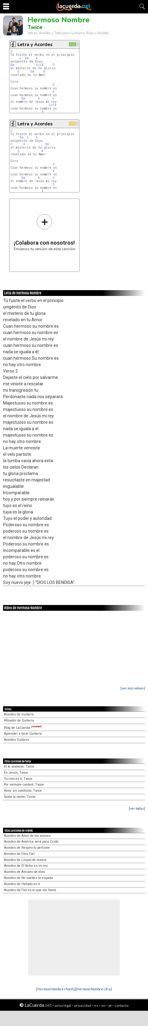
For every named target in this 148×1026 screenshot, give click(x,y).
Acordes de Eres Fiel (19, 854)
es (96, 1005)
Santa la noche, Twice (19, 797)
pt (110, 1005)
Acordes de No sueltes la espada (28, 878)
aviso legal (63, 1005)
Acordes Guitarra (16, 740)
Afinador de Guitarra (19, 720)
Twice (35, 27)
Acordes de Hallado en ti (22, 884)
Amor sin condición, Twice (23, 791)
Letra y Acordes (35, 44)
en (103, 1005)
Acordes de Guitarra (19, 714)
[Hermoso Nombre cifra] (94, 989)
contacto (121, 1005)
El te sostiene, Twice (19, 767)
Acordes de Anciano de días (24, 872)
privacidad (82, 1005)
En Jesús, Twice (16, 773)
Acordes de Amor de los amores (27, 836)
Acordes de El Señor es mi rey (26, 866)
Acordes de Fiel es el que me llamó (30, 890)
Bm (26, 58)
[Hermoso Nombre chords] (56, 989)
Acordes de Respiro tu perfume (27, 848)
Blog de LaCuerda (23, 728)
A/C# (39, 65)
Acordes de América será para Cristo (31, 842)
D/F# (52, 105)
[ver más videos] (132, 688)
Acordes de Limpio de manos (25, 860)
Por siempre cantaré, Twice (24, 785)
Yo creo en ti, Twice (18, 779)
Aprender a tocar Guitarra (23, 734)
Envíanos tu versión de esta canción (44, 232)
